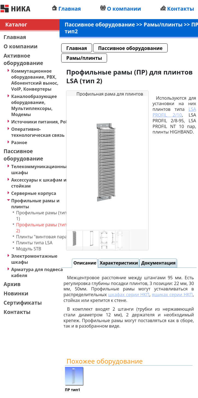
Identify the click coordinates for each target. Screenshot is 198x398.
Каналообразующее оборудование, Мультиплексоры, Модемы (34, 105)
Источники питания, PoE (39, 122)
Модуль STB (28, 249)
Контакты (180, 8)
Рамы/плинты (163, 24)
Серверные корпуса (33, 193)
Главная (69, 8)
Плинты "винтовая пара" (42, 237)
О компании (124, 8)
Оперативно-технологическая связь (37, 132)
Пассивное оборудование (23, 154)
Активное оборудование (23, 59)
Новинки (16, 293)
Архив (12, 284)
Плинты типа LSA (34, 243)
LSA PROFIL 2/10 (174, 112)
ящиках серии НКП (172, 295)
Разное (19, 142)
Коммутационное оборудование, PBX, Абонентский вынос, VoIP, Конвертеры (34, 80)
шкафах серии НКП (128, 295)
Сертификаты (23, 302)
